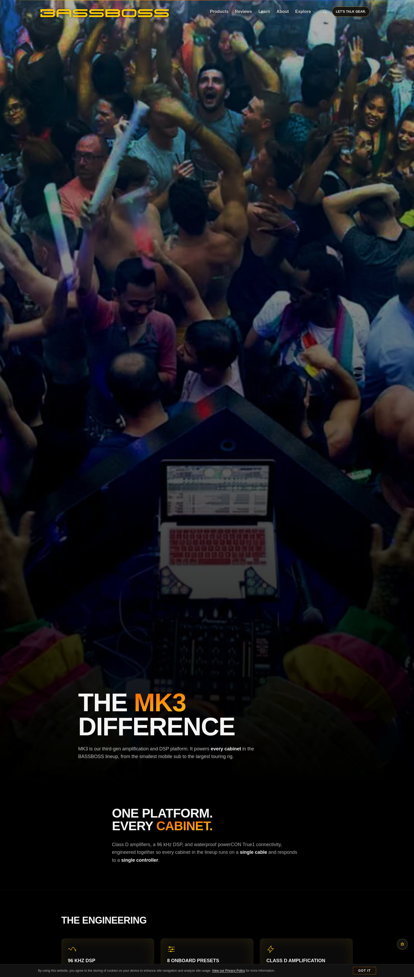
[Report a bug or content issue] (402, 944)
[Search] (325, 12)
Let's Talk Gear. (351, 11)
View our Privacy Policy (228, 971)
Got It (364, 971)
